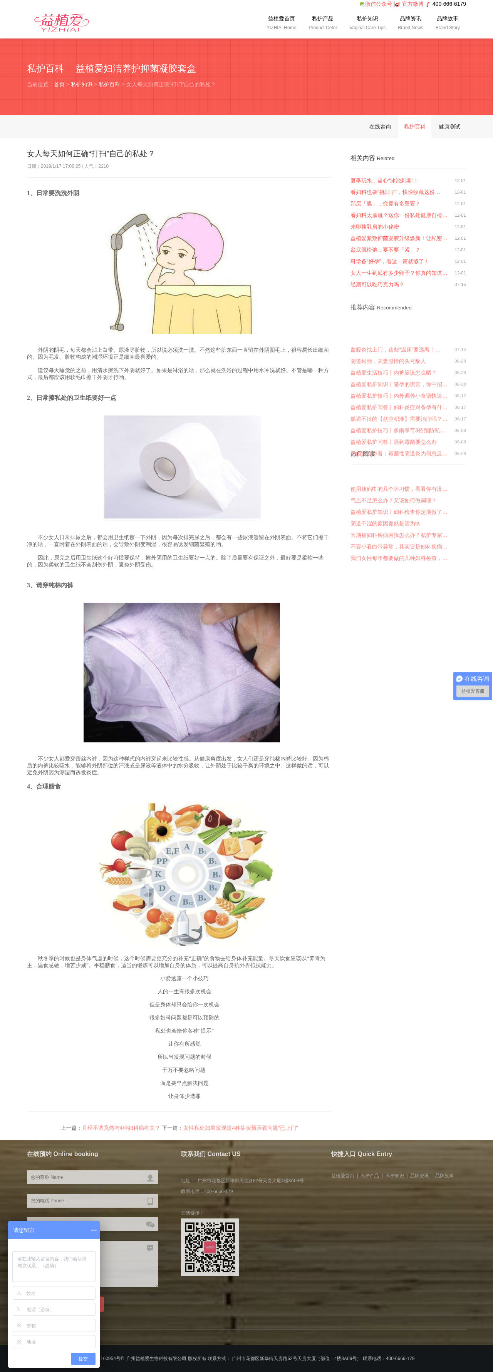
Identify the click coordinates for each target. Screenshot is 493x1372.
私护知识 (367, 23)
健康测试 (449, 127)
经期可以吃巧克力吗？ (377, 284)
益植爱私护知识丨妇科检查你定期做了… (399, 541)
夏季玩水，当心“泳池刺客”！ (384, 180)
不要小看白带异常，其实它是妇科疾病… (399, 576)
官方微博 (413, 4)
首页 (59, 84)
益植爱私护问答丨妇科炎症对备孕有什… (399, 449)
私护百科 (109, 84)
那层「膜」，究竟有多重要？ (385, 204)
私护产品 (323, 23)
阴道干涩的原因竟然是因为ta (385, 553)
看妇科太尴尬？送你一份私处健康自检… (399, 215)
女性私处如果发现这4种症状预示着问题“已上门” (240, 1130)
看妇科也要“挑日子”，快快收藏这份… (395, 192)
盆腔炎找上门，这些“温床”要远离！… (395, 391)
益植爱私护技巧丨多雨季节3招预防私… (397, 472)
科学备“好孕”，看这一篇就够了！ (389, 261)
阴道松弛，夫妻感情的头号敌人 (388, 402)
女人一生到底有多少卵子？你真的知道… (399, 273)
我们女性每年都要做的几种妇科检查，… (399, 587)
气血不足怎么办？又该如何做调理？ (393, 529)
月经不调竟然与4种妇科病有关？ (121, 1130)
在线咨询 (380, 127)
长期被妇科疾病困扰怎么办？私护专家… (399, 564)
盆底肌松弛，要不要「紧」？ (385, 250)
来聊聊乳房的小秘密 (374, 227)
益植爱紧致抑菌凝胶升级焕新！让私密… (399, 238)
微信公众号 (375, 4)
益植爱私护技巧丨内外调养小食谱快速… (399, 437)
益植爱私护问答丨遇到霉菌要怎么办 (393, 483)
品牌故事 (448, 23)
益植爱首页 (281, 23)
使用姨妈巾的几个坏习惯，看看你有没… (399, 518)
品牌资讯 (410, 23)
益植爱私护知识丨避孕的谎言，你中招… (399, 426)
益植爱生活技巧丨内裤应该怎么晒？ (393, 414)
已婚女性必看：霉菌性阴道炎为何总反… (399, 495)
